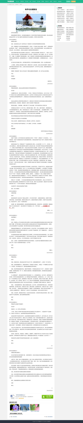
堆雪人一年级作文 (70, 18)
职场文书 (47, 1)
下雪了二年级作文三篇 (60, 10)
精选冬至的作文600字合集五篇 (61, 13)
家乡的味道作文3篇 (61, 11)
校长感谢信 (15, 416)
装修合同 (68, 36)
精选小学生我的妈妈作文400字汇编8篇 (61, 22)
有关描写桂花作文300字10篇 (70, 17)
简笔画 (43, 1)
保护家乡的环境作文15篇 (60, 15)
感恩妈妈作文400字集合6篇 (70, 20)
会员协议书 (59, 34)
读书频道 (59, 1)
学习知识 (26, 1)
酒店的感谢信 (50, 416)
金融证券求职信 (60, 29)
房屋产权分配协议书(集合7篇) (70, 31)
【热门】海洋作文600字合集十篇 (70, 10)
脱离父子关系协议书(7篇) (60, 31)
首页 (13, 4)
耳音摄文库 (40, 421)
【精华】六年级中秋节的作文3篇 (70, 13)
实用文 (51, 1)
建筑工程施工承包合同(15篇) (70, 28)
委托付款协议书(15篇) (61, 33)
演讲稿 (58, 39)
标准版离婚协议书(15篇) (70, 33)
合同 (30, 1)
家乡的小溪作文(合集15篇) (70, 15)
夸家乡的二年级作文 (60, 17)
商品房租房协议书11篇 (60, 28)
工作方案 (59, 38)
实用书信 (22, 1)
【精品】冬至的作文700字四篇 (70, 22)
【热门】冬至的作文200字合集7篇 (60, 20)
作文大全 (17, 1)
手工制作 (38, 1)
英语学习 (55, 1)
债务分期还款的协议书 (70, 35)
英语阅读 (68, 38)
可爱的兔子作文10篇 (70, 11)
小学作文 (68, 39)
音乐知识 (34, 1)
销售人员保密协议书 (70, 29)
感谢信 (21, 4)
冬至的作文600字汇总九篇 (61, 18)
